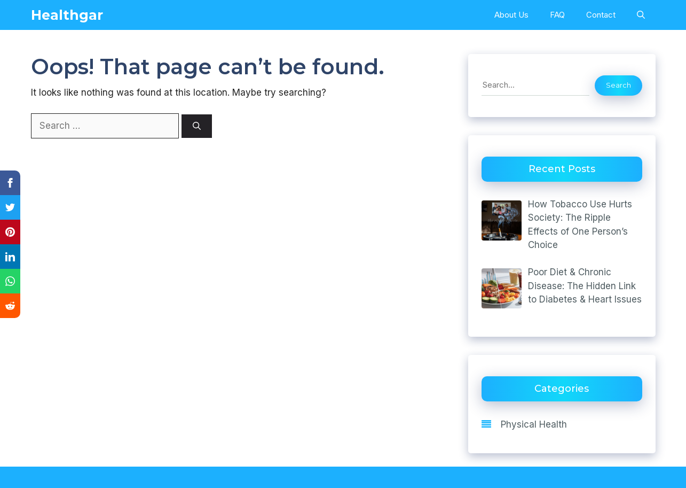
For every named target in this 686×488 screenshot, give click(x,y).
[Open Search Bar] (641, 15)
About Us (511, 15)
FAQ (557, 15)
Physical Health (534, 424)
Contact (601, 15)
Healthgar (67, 15)
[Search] (197, 126)
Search (618, 85)
